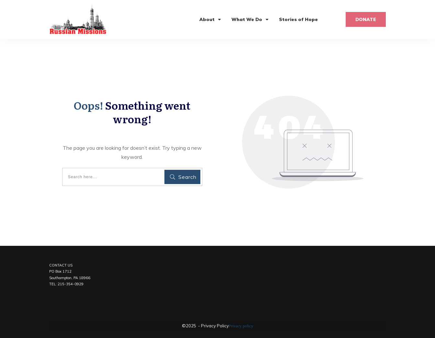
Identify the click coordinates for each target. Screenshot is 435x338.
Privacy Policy (214, 325)
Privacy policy (241, 325)
